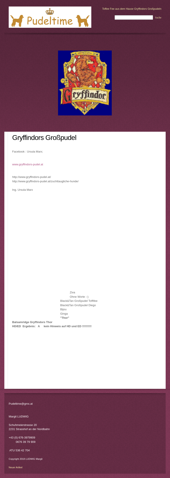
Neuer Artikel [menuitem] (15, 467)
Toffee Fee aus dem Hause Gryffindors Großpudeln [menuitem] (131, 9)
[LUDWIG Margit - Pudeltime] (50, 17)
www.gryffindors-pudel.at (27, 164)
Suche (158, 17)
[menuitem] (6, 145)
